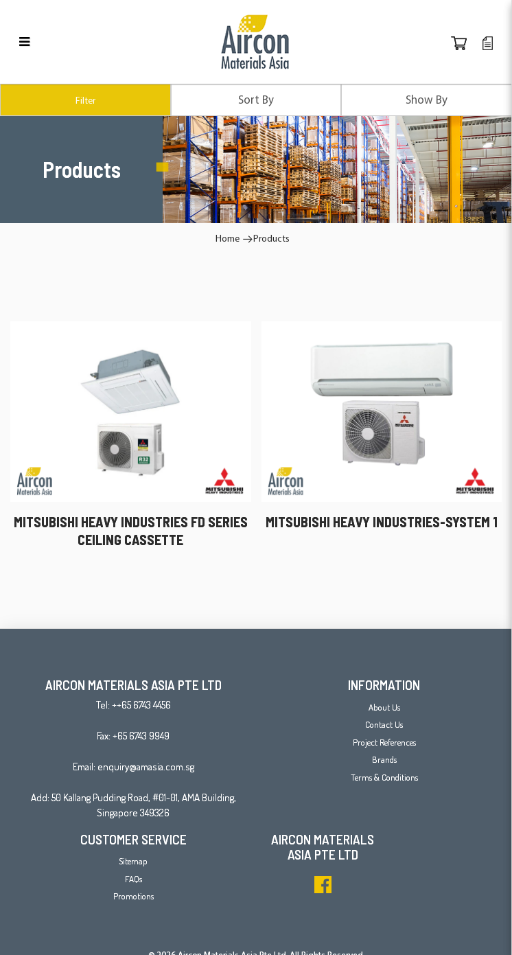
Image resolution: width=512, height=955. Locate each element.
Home (228, 238)
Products (271, 238)
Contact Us (384, 724)
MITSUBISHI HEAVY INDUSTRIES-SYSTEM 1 (382, 522)
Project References (384, 742)
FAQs (133, 878)
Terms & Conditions (384, 777)
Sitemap (133, 860)
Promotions (133, 895)
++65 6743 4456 (141, 704)
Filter (85, 100)
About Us (384, 707)
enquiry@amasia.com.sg (145, 766)
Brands (384, 759)
